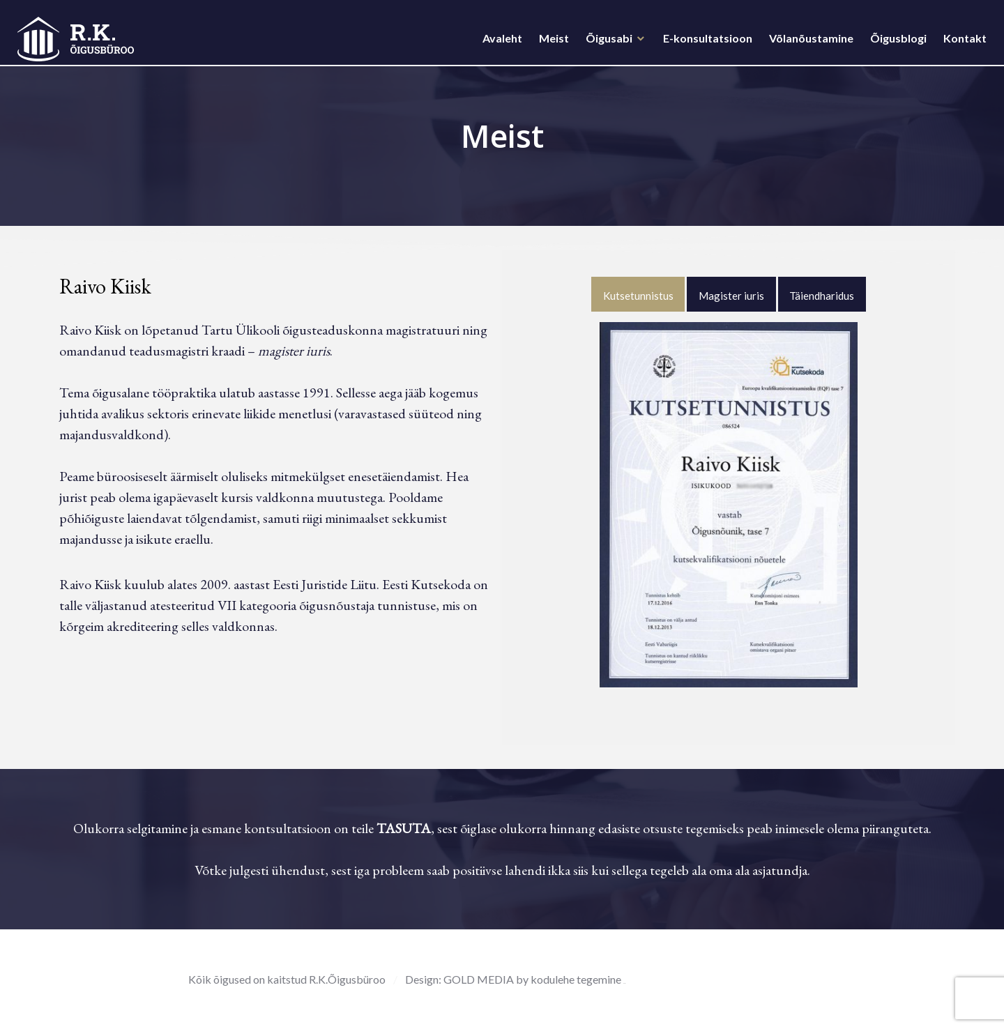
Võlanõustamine (808, 42)
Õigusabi (605, 42)
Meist (550, 42)
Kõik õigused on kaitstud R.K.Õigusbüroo (287, 979)
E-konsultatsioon (704, 42)
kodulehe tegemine (577, 979)
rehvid (624, 983)
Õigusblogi (895, 42)
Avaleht (499, 42)
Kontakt (961, 42)
